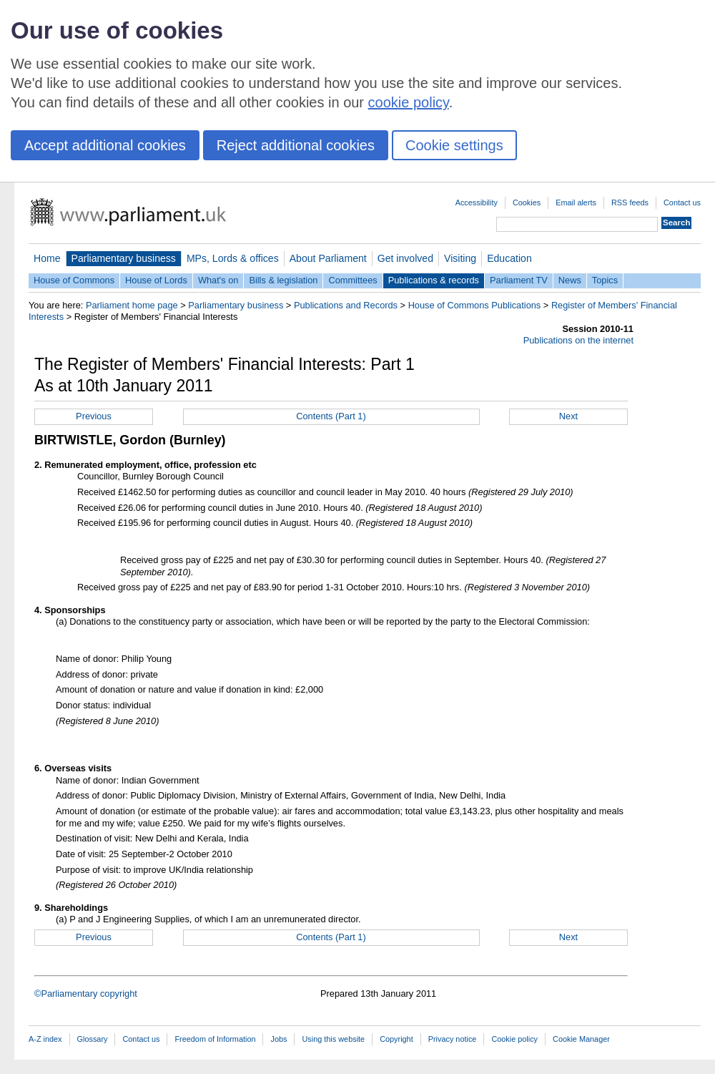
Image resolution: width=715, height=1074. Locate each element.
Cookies (527, 202)
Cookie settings (454, 145)
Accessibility (476, 202)
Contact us (682, 202)
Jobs (278, 1039)
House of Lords (156, 280)
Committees (352, 280)
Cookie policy (514, 1039)
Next (568, 416)
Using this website (333, 1039)
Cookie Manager (581, 1039)
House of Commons (74, 280)
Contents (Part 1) (330, 416)
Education (509, 258)
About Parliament (328, 258)
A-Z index (45, 1039)
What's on (218, 280)
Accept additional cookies (105, 145)
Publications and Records (346, 305)
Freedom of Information (214, 1039)
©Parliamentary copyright (85, 993)
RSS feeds (630, 202)
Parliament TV (519, 280)
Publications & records (433, 280)
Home (47, 258)
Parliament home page (132, 305)
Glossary (92, 1039)
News (569, 280)
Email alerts (576, 202)
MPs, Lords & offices (233, 258)
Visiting (460, 258)
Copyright (396, 1039)
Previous (94, 416)
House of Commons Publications (474, 305)
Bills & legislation (283, 280)
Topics (605, 280)
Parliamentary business (124, 258)
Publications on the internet (578, 340)
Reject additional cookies (296, 145)
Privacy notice (452, 1039)
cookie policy (408, 102)
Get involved (405, 258)
